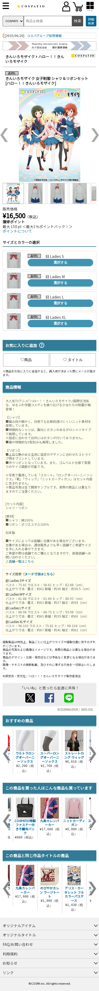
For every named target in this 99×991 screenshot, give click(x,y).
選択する (60, 262)
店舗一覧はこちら (21, 561)
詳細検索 (91, 21)
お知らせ (10, 963)
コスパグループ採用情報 (44, 36)
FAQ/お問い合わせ (18, 944)
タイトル (73, 360)
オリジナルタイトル (19, 934)
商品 (26, 360)
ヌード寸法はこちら (39, 574)
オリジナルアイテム (19, 925)
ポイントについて (17, 231)
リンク (8, 972)
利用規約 (10, 953)
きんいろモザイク (20, 56)
